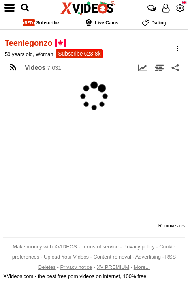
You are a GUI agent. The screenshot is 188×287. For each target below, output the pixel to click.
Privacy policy (138, 247)
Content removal (112, 257)
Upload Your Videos (66, 257)
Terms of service (100, 247)
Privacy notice (76, 267)
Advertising (148, 257)
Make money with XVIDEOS (45, 247)
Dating (154, 22)
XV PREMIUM (113, 267)
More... (142, 267)
